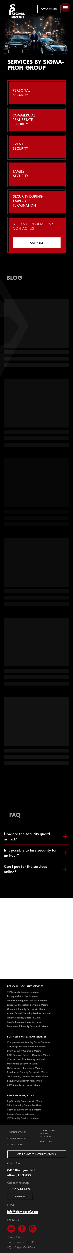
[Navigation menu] (65, 7)
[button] (49, 9)
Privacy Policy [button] (14, 1237)
